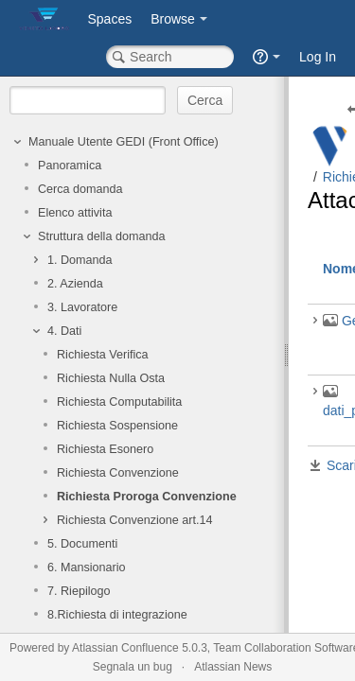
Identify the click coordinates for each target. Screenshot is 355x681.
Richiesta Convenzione (118, 473)
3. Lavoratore (82, 307)
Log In (317, 56)
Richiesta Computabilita (119, 402)
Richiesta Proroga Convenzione (147, 496)
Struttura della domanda (101, 236)
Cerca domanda (80, 189)
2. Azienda (75, 283)
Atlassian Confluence (125, 648)
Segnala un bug (132, 666)
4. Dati (64, 331)
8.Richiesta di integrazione (117, 614)
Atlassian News (233, 666)
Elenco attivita (75, 212)
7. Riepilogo (79, 591)
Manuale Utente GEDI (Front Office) (123, 141)
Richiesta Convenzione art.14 (135, 520)
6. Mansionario (86, 567)
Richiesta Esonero (105, 449)
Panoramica (69, 165)
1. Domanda (80, 260)
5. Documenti (82, 543)
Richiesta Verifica (103, 354)
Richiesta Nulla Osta (111, 378)
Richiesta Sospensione (117, 425)
